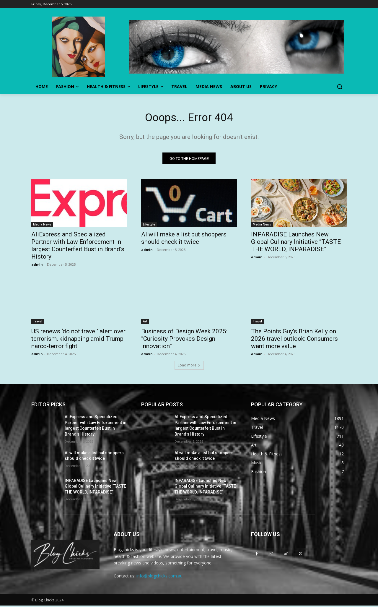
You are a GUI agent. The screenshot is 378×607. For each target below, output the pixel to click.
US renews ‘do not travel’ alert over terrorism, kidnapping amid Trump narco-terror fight (78, 340)
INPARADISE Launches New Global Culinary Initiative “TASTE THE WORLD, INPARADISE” (296, 243)
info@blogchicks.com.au (159, 577)
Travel (37, 323)
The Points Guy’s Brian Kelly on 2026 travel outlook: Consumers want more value (294, 340)
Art (145, 323)
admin (37, 266)
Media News (42, 226)
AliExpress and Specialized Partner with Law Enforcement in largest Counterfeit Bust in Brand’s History (77, 247)
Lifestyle (149, 226)
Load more (189, 366)
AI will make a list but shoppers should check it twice (184, 239)
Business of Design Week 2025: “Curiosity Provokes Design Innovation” (184, 340)
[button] (340, 86)
